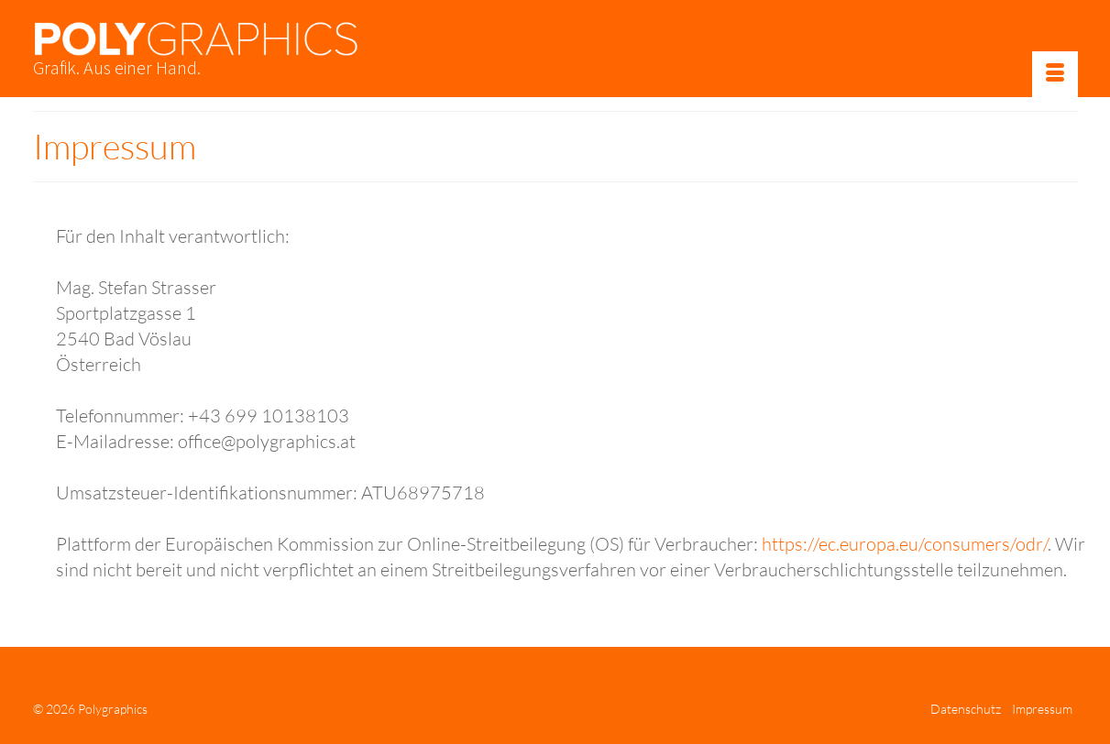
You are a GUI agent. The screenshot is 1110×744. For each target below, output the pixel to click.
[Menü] (1055, 74)
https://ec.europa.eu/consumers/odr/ (905, 543)
